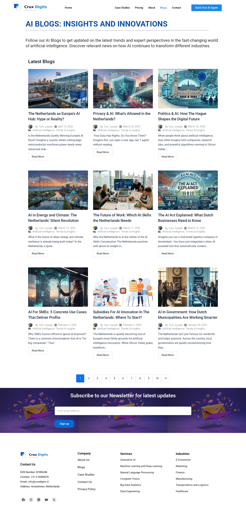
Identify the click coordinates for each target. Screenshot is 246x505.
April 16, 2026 (65, 126)
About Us (84, 460)
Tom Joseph (46, 126)
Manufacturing (185, 478)
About (151, 7)
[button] (83, 8)
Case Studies (122, 7)
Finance (180, 472)
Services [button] (83, 7)
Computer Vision (130, 478)
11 (165, 378)
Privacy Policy (87, 489)
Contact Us (85, 482)
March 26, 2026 (131, 126)
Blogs (163, 7)
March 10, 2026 (196, 228)
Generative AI (128, 459)
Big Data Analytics (131, 484)
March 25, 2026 (196, 126)
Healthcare (182, 490)
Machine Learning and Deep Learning (142, 466)
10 (157, 378)
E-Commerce (183, 459)
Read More (38, 156)
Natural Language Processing (138, 472)
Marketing (182, 466)
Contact (176, 7)
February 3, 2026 (67, 325)
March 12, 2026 (66, 228)
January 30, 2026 (197, 325)
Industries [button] (102, 7)
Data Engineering (130, 490)
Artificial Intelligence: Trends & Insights (53, 130)
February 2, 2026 (132, 325)
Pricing (139, 7)
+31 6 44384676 (40, 476)
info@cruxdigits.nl (38, 481)
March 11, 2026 (131, 228)
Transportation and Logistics (193, 484)
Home (68, 7)
